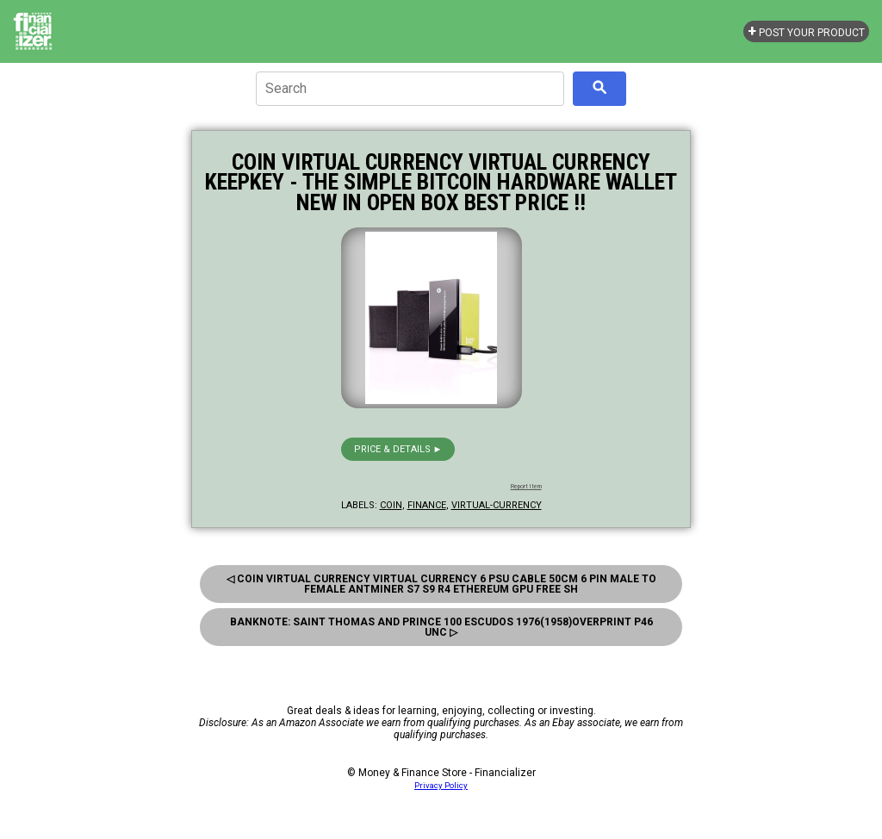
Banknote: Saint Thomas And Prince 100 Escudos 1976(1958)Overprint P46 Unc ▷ (441, 627)
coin (391, 505)
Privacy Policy (441, 785)
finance (426, 505)
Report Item (526, 486)
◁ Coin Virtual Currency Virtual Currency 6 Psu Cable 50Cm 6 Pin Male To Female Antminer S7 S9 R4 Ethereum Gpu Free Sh (441, 584)
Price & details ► (398, 449)
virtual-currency (496, 505)
